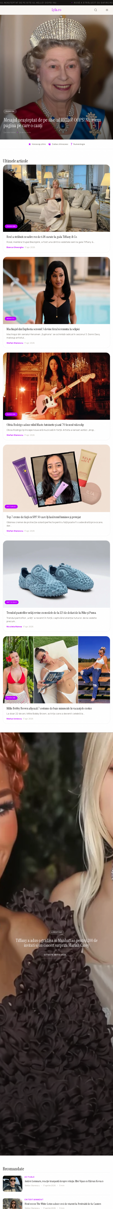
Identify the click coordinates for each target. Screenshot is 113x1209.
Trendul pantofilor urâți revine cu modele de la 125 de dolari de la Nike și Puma (51, 616)
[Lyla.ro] (56, 10)
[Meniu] (107, 10)
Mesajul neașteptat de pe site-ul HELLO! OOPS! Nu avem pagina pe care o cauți (52, 123)
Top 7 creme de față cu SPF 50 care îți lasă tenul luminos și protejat (44, 520)
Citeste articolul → (56, 955)
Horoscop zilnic (37, 144)
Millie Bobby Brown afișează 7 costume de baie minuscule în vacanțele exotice (49, 711)
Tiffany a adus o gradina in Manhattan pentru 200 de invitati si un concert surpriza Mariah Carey (56, 943)
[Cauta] (95, 10)
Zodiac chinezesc (58, 144)
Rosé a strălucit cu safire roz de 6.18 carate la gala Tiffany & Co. (42, 237)
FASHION (10, 111)
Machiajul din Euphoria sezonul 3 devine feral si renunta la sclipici (43, 332)
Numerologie (78, 144)
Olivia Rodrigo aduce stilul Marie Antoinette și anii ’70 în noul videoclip (45, 428)
